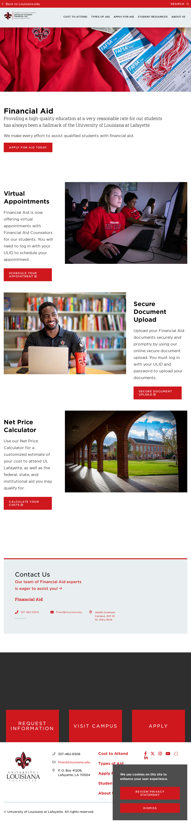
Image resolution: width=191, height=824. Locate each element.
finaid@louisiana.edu (69, 612)
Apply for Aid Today (28, 147)
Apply (158, 726)
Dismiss (150, 808)
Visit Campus (95, 726)
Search (181, 3)
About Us (178, 16)
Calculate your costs (24, 503)
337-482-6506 (30, 612)
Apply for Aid (124, 16)
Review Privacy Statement (150, 793)
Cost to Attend (75, 16)
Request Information (32, 726)
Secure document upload (155, 393)
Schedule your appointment (23, 274)
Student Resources (153, 16)
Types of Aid (100, 16)
